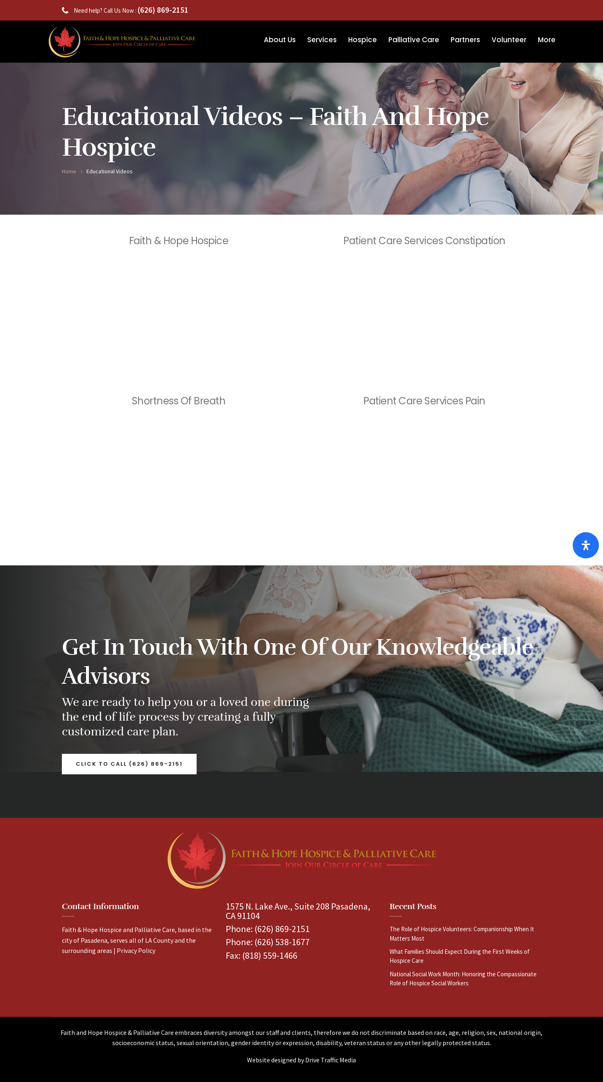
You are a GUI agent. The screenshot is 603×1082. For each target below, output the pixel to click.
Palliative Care (413, 40)
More (546, 40)
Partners (465, 40)
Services (322, 40)
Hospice (362, 40)
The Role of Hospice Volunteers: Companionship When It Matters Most (462, 933)
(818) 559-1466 (269, 955)
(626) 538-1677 (282, 942)
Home (69, 171)
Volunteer (509, 40)
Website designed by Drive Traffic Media (301, 1060)
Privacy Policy (136, 950)
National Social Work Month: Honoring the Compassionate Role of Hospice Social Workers (463, 978)
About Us (280, 40)
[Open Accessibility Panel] (586, 545)
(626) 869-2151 (163, 10)
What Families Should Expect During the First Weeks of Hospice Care (460, 956)
